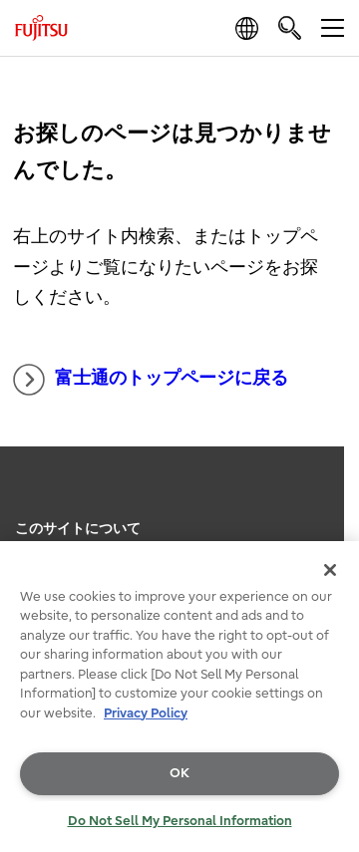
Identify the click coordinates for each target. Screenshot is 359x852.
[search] (289, 27)
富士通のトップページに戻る (150, 380)
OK (179, 772)
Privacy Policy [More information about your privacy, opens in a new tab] (145, 713)
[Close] (330, 570)
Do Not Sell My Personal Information (180, 820)
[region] (179, 696)
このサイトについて (78, 528)
